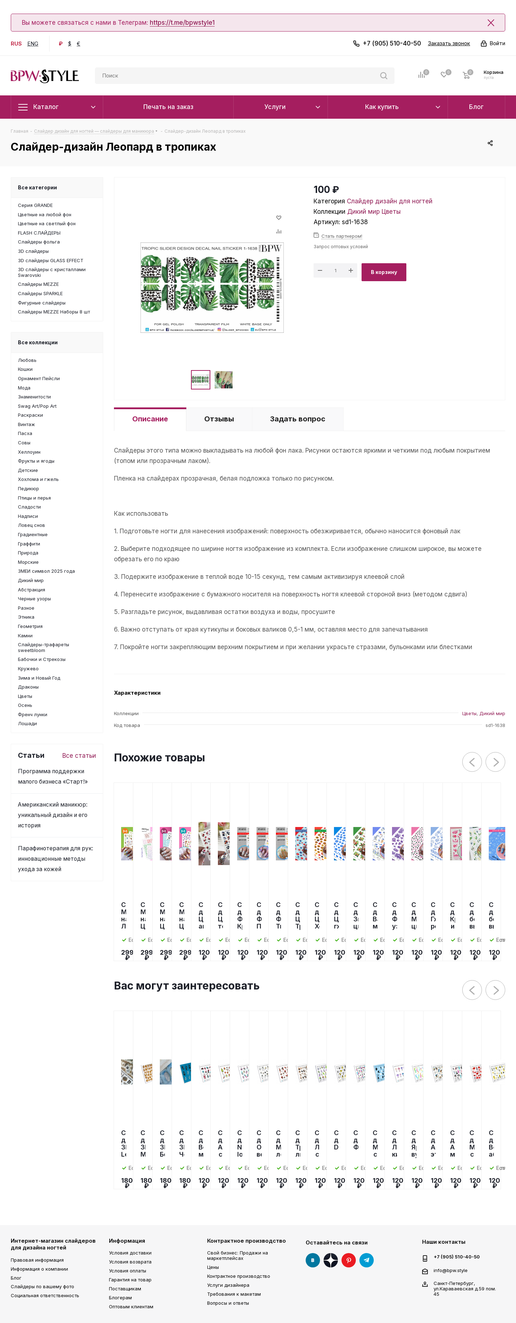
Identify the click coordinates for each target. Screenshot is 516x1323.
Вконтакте (313, 1260)
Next (496, 762)
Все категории (37, 187)
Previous (472, 762)
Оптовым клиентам (131, 1306)
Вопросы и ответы (228, 1303)
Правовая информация (37, 1260)
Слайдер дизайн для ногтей (390, 201)
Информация (127, 1240)
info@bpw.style (451, 1270)
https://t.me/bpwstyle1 (182, 22)
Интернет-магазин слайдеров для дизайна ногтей (53, 1244)
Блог (16, 1278)
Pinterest (348, 1260)
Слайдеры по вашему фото (42, 1286)
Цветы (391, 211)
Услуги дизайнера (228, 1285)
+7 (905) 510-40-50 (392, 43)
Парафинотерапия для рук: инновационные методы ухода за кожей (55, 859)
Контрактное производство (246, 1240)
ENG (32, 43)
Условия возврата (130, 1262)
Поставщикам (125, 1288)
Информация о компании (39, 1269)
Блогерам (120, 1297)
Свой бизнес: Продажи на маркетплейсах (237, 1255)
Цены (213, 1267)
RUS (16, 43)
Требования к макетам (234, 1294)
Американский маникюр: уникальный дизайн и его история (52, 815)
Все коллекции (38, 342)
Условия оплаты (127, 1271)
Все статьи (79, 755)
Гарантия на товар (130, 1279)
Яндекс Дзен (331, 1260)
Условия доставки (130, 1253)
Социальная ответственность (45, 1295)
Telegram (366, 1260)
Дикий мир (363, 211)
